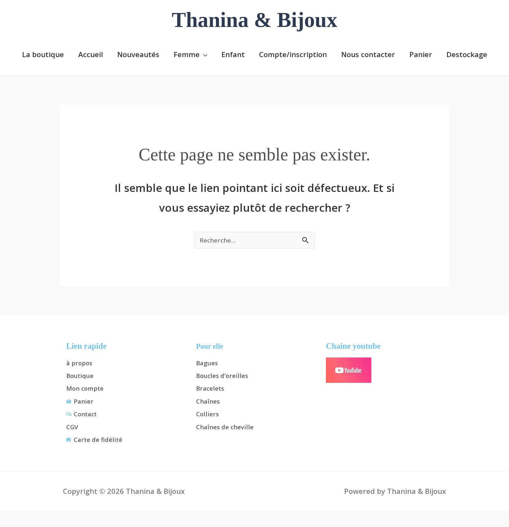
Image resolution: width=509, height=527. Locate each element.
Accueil (90, 54)
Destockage (466, 54)
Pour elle (211, 347)
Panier (420, 54)
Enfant (233, 54)
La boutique (43, 54)
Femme (187, 54)
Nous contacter (368, 54)
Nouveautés (138, 54)
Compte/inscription (293, 54)
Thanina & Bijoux (254, 19)
